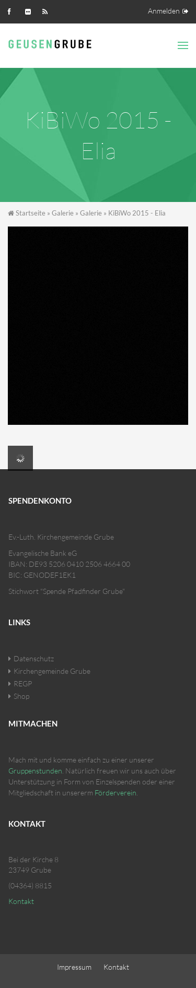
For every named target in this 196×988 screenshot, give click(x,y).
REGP (23, 683)
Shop (21, 696)
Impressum (74, 966)
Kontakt (21, 901)
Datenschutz (34, 658)
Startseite (30, 213)
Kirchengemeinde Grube (52, 670)
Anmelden (164, 10)
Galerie (63, 213)
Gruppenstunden (35, 770)
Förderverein (115, 792)
